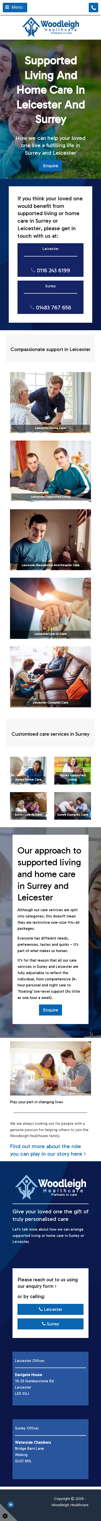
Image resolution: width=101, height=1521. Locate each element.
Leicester (50, 1309)
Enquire (50, 165)
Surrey (50, 1324)
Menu (14, 7)
